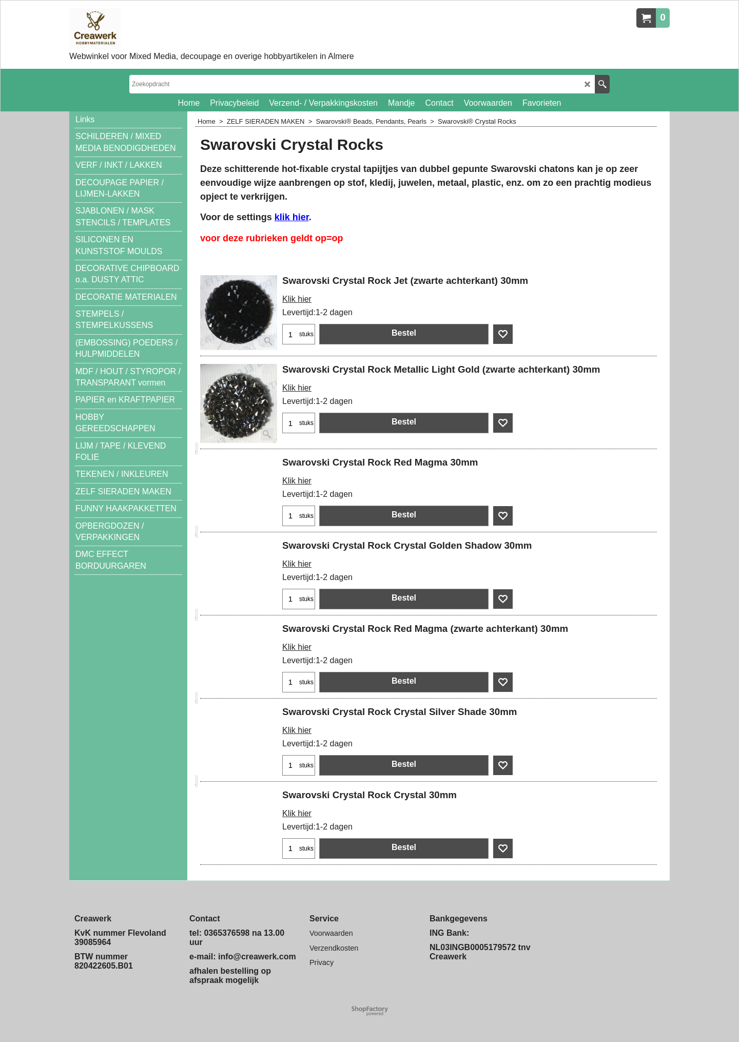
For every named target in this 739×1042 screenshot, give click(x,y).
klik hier (292, 217)
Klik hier (297, 299)
